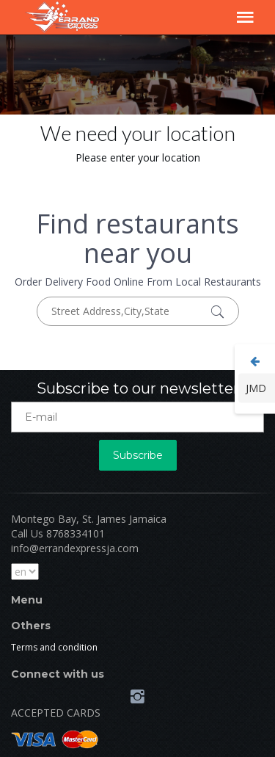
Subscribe (138, 455)
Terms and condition (54, 647)
